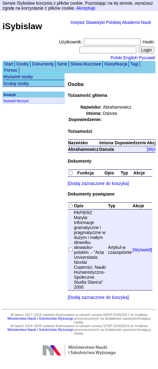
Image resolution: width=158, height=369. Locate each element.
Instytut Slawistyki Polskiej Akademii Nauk (110, 22)
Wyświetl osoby (18, 76)
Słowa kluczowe (86, 63)
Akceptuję (85, 8)
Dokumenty (43, 63)
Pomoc (11, 70)
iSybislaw (22, 26)
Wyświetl (9, 101)
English (130, 57)
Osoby (22, 63)
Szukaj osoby (16, 83)
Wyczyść (22, 101)
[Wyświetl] (142, 249)
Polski (116, 57)
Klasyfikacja (115, 63)
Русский (147, 57)
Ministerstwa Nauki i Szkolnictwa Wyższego (40, 318)
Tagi (134, 63)
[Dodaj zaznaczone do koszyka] (98, 183)
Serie (62, 63)
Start (8, 63)
